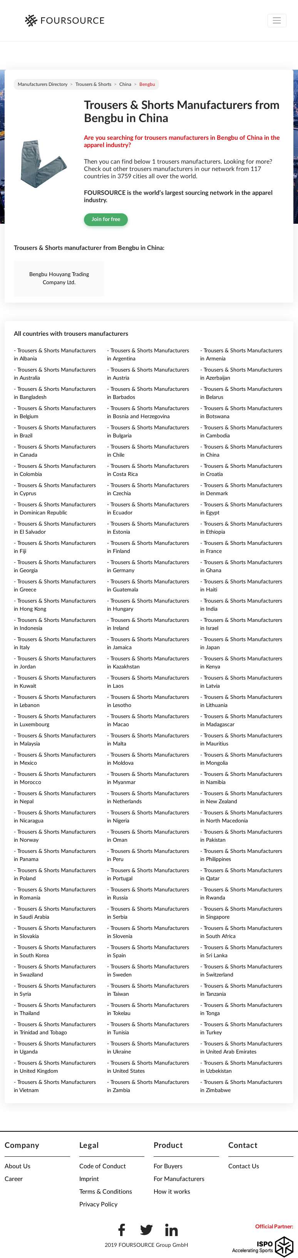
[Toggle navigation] (277, 20)
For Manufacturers (179, 1179)
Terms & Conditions (105, 1192)
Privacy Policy (98, 1204)
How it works (172, 1192)
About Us (17, 1166)
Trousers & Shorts (93, 84)
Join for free (106, 219)
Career (14, 1179)
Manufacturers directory (42, 84)
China (125, 84)
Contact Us (243, 1166)
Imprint (89, 1179)
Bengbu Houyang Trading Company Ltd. (59, 278)
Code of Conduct (102, 1166)
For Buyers (168, 1166)
